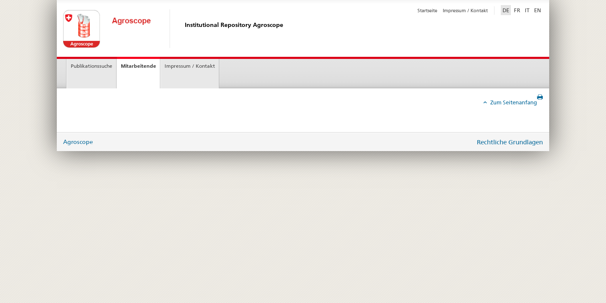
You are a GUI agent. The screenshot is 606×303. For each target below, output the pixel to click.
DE (506, 9)
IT (527, 10)
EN (537, 10)
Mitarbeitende (138, 66)
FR (517, 10)
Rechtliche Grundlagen (510, 142)
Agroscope (78, 141)
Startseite (427, 10)
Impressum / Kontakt (465, 10)
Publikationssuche (91, 66)
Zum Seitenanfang (513, 102)
